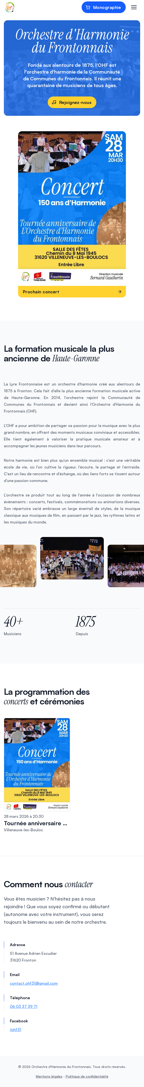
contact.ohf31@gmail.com (34, 983)
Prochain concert (72, 291)
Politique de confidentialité (87, 1076)
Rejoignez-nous (72, 102)
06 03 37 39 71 (23, 1006)
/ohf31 (15, 1029)
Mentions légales (49, 1076)
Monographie (103, 7)
